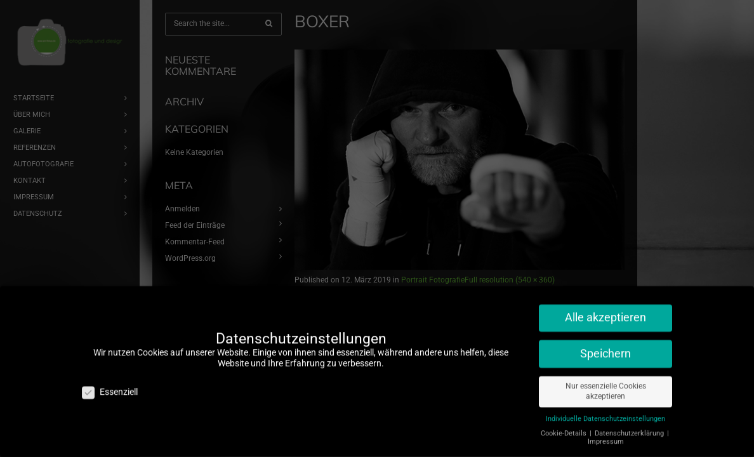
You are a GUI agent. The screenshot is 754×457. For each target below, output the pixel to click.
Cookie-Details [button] (564, 424)
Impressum (606, 432)
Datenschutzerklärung (630, 424)
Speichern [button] (605, 344)
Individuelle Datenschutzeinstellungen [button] (605, 409)
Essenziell (110, 382)
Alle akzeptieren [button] (605, 307)
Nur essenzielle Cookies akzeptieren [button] (606, 382)
